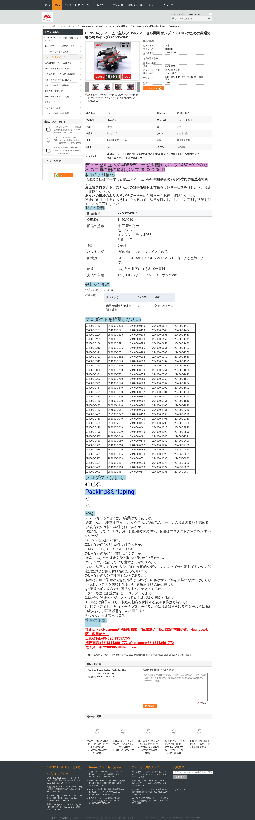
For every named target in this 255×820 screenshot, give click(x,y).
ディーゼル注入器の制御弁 (56, 85)
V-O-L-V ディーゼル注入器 (56, 68)
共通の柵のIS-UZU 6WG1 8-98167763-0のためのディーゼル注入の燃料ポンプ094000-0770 (149, 783)
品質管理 (118, 5)
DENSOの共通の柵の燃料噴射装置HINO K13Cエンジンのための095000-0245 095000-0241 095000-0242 (107, 792)
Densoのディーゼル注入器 (56, 52)
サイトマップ (181, 789)
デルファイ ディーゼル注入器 (57, 80)
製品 (57, 5)
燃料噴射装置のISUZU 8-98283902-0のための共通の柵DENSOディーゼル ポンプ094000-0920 (67, 150)
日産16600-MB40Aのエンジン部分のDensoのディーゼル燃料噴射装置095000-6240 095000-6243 (106, 774)
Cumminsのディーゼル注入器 (57, 63)
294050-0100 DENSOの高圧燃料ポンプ (174, 655)
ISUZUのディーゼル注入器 (56, 96)
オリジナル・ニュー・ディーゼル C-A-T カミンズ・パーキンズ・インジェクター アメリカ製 (150, 774)
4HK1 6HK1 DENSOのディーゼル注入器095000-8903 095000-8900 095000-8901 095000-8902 (107, 783)
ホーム (45, 26)
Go (209, 18)
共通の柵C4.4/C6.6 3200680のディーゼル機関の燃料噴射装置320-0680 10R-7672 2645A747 (65, 789)
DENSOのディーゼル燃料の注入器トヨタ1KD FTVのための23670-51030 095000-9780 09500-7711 (106, 801)
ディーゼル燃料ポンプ (68, 26)
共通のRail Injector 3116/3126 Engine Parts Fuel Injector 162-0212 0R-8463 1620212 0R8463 (64, 807)
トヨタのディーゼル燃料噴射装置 (59, 74)
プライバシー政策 (57, 818)
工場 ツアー (101, 5)
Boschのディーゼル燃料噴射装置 (59, 46)
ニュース (168, 5)
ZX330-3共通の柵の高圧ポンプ (141, 655)
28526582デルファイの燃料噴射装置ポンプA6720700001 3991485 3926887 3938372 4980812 (148, 747)
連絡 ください (136, 5)
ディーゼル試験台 (52, 108)
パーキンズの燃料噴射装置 (56, 113)
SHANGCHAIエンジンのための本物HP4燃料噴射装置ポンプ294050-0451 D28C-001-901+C (150, 792)
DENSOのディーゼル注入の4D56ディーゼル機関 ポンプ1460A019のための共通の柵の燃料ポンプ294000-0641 (113, 98)
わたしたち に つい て (77, 5)
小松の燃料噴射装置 (53, 91)
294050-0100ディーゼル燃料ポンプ (110, 655)
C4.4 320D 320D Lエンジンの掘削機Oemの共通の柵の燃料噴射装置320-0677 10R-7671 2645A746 (63, 780)
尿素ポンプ (49, 102)
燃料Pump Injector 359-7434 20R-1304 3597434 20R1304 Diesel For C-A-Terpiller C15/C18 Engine (64, 798)
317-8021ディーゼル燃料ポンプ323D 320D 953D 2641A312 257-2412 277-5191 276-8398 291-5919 (174, 747)
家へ (47, 5)
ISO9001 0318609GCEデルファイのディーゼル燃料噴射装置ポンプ (200, 744)
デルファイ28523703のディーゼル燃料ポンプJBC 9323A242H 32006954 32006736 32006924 (97, 747)
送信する (180, 777)
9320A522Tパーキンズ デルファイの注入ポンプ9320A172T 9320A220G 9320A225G (123, 745)
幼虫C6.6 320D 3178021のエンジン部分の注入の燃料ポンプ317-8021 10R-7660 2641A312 (150, 801)
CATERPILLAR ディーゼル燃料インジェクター (61, 39)
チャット (153, 5)
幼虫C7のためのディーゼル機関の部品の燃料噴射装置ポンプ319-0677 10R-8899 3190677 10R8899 (67, 130)
